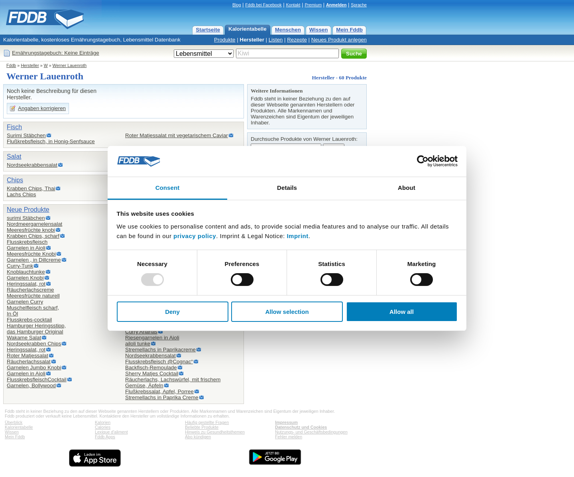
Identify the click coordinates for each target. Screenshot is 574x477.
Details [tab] (287, 187)
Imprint (297, 236)
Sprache (359, 4)
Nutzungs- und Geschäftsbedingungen (311, 432)
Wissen (318, 30)
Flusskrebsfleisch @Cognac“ (159, 362)
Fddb (11, 65)
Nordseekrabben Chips (34, 344)
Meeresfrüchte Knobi (31, 254)
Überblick (13, 422)
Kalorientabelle (247, 29)
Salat (14, 156)
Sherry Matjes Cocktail (151, 373)
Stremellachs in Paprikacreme (160, 350)
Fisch (14, 127)
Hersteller (252, 40)
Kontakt (293, 4)
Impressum (286, 422)
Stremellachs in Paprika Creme (162, 397)
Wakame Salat (24, 338)
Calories (102, 427)
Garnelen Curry (25, 302)
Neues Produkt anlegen (339, 40)
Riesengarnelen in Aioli (152, 338)
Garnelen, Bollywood (31, 385)
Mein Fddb (349, 30)
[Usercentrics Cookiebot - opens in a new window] (423, 161)
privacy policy (194, 236)
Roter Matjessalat (27, 356)
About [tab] (406, 187)
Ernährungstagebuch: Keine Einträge (55, 53)
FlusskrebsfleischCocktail (37, 379)
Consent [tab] (167, 187)
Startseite (208, 30)
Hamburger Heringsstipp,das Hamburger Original (36, 329)
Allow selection (287, 311)
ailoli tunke (137, 344)
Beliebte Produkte (201, 427)
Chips (15, 180)
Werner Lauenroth (70, 65)
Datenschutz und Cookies (301, 427)
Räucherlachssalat (29, 362)
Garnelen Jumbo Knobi (34, 368)
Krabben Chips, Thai (31, 188)
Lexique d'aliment (111, 432)
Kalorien (102, 422)
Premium (313, 4)
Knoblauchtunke (26, 272)
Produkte (224, 40)
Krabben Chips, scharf (33, 236)
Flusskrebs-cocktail (29, 320)
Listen (276, 40)
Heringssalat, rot (26, 284)
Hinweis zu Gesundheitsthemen (215, 432)
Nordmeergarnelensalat (34, 224)
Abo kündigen (198, 436)
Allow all (401, 311)
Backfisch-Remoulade (151, 368)
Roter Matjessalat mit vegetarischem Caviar (176, 135)
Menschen (288, 30)
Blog (236, 4)
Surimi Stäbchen (26, 135)
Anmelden (336, 4)
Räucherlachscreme (30, 290)
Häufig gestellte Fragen (207, 422)
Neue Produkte (28, 209)
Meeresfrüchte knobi (31, 230)
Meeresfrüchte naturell (33, 296)
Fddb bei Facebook (263, 4)
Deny (172, 311)
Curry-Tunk (20, 266)
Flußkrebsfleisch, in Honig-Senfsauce (51, 141)
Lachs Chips (21, 194)
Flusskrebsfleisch (27, 242)
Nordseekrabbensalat (32, 165)
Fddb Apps (105, 436)
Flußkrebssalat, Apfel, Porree (159, 391)
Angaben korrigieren (42, 108)
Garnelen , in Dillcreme (34, 260)
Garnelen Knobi (25, 278)
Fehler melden (288, 436)
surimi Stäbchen (26, 218)
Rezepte (297, 40)
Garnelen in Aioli (26, 248)
